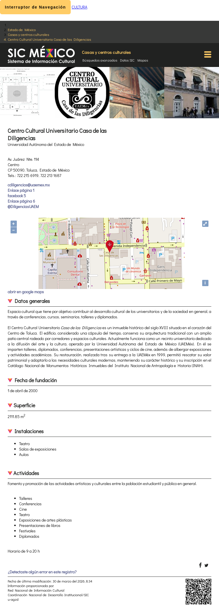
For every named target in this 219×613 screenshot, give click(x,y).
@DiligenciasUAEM (23, 206)
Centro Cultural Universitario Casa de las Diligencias (49, 39)
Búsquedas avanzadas (99, 60)
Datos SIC (127, 60)
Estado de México (22, 29)
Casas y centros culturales (28, 34)
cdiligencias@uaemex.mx (29, 185)
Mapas (142, 60)
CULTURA (79, 7)
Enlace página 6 (21, 201)
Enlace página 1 (21, 190)
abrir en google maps (26, 291)
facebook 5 (17, 195)
